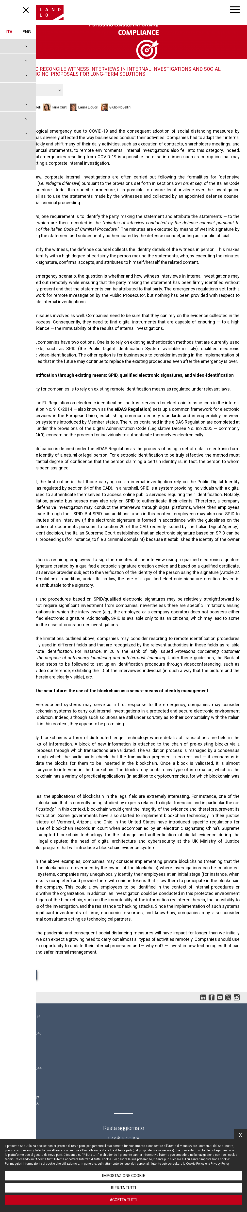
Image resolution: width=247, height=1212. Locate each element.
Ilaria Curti (59, 107)
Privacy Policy (220, 1163)
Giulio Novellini (120, 107)
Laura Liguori (88, 107)
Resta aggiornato (123, 1128)
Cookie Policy (195, 1163)
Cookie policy (123, 1138)
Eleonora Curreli (28, 107)
